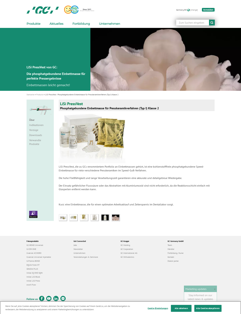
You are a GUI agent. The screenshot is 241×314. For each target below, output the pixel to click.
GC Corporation (127, 249)
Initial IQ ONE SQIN (35, 273)
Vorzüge (33, 130)
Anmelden (208, 9)
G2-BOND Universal (35, 245)
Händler (171, 249)
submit (212, 22)
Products (39, 94)
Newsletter (78, 249)
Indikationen (36, 125)
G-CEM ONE (31, 249)
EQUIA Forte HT (33, 265)
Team (170, 245)
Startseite (30, 94)
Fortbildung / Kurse (175, 253)
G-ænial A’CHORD (34, 253)
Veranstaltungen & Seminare (86, 257)
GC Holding (125, 245)
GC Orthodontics (127, 257)
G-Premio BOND (33, 261)
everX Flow (31, 284)
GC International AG (129, 253)
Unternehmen (79, 253)
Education (33, 214)
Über (32, 120)
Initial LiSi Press (33, 280)
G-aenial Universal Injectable (39, 257)
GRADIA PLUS (32, 269)
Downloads (35, 135)
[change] (194, 10)
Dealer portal (173, 261)
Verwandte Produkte (35, 142)
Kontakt (171, 257)
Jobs (75, 245)
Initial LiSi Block (33, 277)
